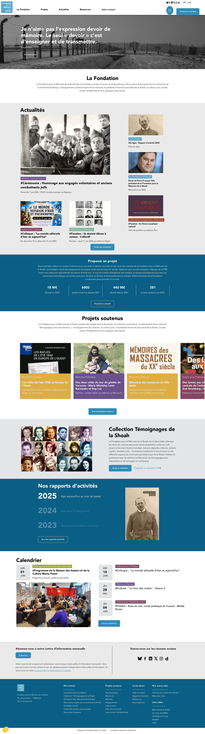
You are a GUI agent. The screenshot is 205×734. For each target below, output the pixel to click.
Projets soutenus (113, 686)
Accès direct (138, 686)
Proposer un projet (191, 9)
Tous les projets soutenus (102, 411)
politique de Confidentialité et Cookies (52, 670)
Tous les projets (111, 692)
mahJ (154, 723)
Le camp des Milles (160, 713)
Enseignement (111, 702)
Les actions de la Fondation (75, 692)
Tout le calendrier (109, 623)
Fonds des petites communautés (77, 709)
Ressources (85, 9)
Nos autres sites (160, 686)
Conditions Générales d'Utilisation (123, 730)
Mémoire (109, 699)
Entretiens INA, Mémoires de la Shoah (79, 699)
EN (186, 2)
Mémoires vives (158, 696)
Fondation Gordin (71, 706)
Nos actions (69, 686)
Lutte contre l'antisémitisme (116, 712)
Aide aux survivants (113, 709)
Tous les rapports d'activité (52, 539)
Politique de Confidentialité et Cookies (91, 730)
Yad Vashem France (160, 716)
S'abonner (23, 655)
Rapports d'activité (140, 696)
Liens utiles (157, 702)
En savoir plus (30, 54)
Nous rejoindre (138, 702)
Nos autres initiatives (72, 712)
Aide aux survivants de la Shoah (165, 692)
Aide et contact (108, 9)
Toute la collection (120, 468)
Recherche (109, 696)
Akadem (155, 719)
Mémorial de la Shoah (161, 709)
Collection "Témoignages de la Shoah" (79, 696)
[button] (199, 371)
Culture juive (110, 706)
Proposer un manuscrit (147, 468)
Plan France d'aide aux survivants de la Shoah (82, 702)
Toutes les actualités (102, 247)
